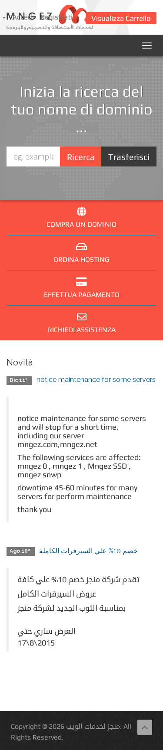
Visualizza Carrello (121, 18)
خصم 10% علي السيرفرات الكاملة (88, 551)
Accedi (23, 17)
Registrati (56, 17)
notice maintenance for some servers (96, 379)
